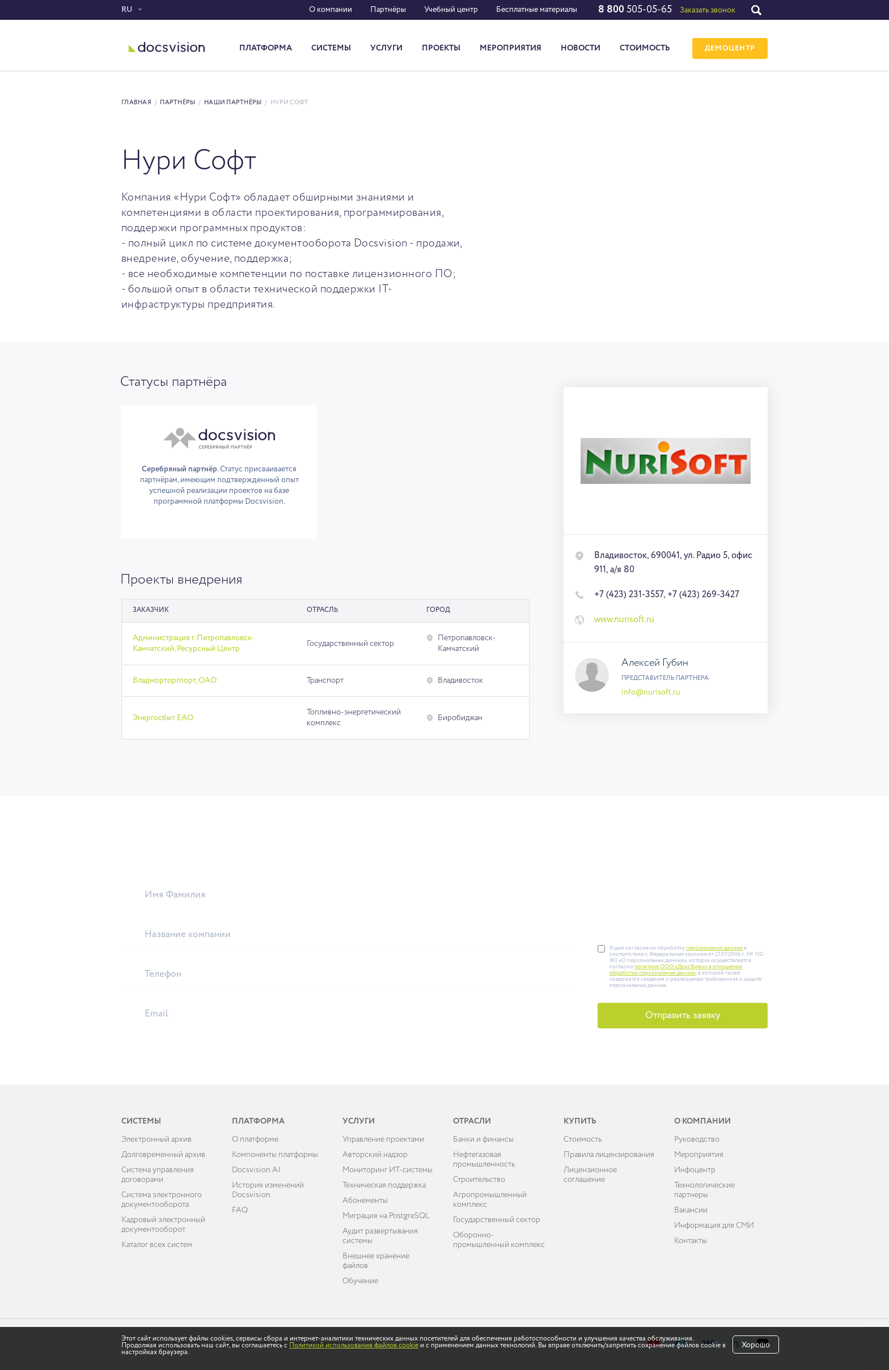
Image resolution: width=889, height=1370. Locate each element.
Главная (136, 102)
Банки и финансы (483, 1139)
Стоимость (645, 48)
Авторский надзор (375, 1155)
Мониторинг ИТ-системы (387, 1170)
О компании (330, 10)
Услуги (386, 48)
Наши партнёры (233, 102)
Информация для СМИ (714, 1225)
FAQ (240, 1210)
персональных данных (714, 948)
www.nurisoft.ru (624, 619)
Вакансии (691, 1210)
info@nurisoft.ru (650, 692)
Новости (580, 48)
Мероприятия (510, 48)
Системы (331, 48)
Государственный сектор (496, 1220)
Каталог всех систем (156, 1245)
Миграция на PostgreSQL (386, 1216)
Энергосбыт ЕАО (163, 718)
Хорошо (756, 1345)
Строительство (479, 1180)
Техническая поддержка (384, 1185)
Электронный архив (156, 1139)
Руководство (696, 1139)
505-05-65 (635, 10)
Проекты (441, 48)
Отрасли (472, 1121)
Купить (580, 1121)
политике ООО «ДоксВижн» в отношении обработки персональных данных (675, 970)
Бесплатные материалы (536, 10)
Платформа (265, 48)
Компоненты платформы (275, 1155)
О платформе (255, 1139)
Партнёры (388, 10)
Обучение (360, 1281)
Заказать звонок (707, 10)
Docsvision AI (256, 1170)
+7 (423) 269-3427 (703, 594)
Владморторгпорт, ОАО (175, 680)
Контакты (690, 1241)
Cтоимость (583, 1139)
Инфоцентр (695, 1170)
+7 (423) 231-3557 (628, 594)
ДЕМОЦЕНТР (730, 48)
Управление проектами (383, 1139)
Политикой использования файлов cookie (353, 1345)
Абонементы (365, 1201)
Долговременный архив (163, 1155)
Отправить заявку (682, 1015)
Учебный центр (451, 10)
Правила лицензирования (609, 1155)
